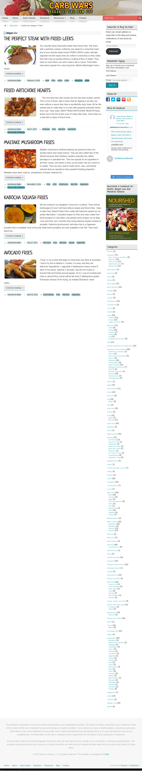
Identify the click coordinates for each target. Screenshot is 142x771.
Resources (48, 765)
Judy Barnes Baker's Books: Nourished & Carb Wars (124, 119)
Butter (111, 401)
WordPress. (134, 765)
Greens (111, 660)
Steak (87, 80)
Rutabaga (112, 682)
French (109, 412)
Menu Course (112, 521)
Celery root (113, 584)
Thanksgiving (114, 455)
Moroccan (111, 537)
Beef (47, 80)
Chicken (112, 497)
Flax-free (110, 408)
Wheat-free (113, 266)
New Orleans (112, 541)
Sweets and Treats (114, 618)
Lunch (109, 489)
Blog (58, 765)
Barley (109, 280)
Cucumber (112, 653)
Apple (111, 417)
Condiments (111, 304)
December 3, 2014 (34, 184)
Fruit (109, 415)
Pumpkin (112, 673)
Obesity (111, 373)
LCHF (55, 184)
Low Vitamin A (114, 546)
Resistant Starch (113, 568)
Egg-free (112, 259)
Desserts (110, 325)
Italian (109, 471)
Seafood (112, 512)
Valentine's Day (114, 457)
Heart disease (114, 364)
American (110, 273)
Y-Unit (106, 754)
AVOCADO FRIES (18, 253)
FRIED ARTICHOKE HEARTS (27, 90)
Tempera (124, 765)
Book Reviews (112, 287)
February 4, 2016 (33, 80)
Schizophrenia (114, 378)
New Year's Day (114, 446)
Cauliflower (113, 647)
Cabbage (112, 644)
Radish (111, 675)
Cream (111, 319)
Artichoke (46, 129)
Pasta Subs (113, 508)
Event (109, 392)
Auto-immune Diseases (117, 356)
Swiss (109, 621)
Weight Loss (112, 703)
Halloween (112, 444)
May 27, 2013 (32, 243)
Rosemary (78, 80)
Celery (111, 649)
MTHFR (111, 369)
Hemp (109, 430)
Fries (53, 80)
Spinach (112, 684)
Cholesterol (111, 301)
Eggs (109, 385)
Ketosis (110, 475)
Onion (111, 671)
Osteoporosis (114, 376)
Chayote (112, 651)
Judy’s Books (25, 765)
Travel (109, 625)
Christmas (112, 439)
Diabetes (112, 360)
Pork (110, 510)
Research (37, 765)
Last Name (111, 75)
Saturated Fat (112, 575)
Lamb (111, 503)
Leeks (67, 80)
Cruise (109, 308)
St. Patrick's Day (115, 453)
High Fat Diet (112, 434)
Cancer (110, 297)
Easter (109, 381)
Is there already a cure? (116, 468)
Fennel (111, 658)
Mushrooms (63, 184)
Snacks (111, 530)
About (14, 765)
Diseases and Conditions (116, 349)
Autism (111, 353)
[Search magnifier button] (140, 18)
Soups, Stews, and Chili (116, 601)
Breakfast (112, 526)
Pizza (109, 554)
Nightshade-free (115, 263)
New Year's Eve (114, 448)
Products (110, 561)
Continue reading (15, 74)
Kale (110, 662)
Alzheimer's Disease (116, 351)
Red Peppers (113, 595)
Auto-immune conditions (118, 257)
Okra (110, 669)
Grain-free (111, 423)
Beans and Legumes (116, 642)
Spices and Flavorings (115, 604)
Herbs (60, 80)
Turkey (111, 514)
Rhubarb (112, 680)
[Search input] (121, 18)
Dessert (111, 528)
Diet (108, 342)
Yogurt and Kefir (115, 322)
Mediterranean (112, 518)
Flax (109, 405)
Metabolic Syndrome (116, 367)
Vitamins (110, 699)
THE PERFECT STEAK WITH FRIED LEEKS (38, 39)
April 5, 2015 (32, 129)
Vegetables (72, 129)
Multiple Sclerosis (115, 371)
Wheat (109, 706)
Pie (110, 336)
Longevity (111, 482)
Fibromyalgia (113, 362)
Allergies (110, 255)
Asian (109, 276)
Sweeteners (111, 612)
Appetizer (112, 524)
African (110, 251)
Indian (109, 464)
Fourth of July (114, 442)
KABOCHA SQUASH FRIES (26, 197)
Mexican (110, 534)
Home (6, 765)
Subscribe (113, 51)
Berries (111, 419)
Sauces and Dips (113, 578)
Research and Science (115, 564)
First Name (111, 71)
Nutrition (110, 544)
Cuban (109, 311)
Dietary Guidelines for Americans (119, 345)
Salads (109, 571)
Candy (111, 330)
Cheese (111, 317)
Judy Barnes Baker (14, 80)
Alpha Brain (111, 269)
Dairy (109, 315)
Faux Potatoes (48, 294)
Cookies (112, 332)
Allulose (112, 614)
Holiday (110, 437)
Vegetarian (111, 692)
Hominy (111, 593)
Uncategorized (112, 631)
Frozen (111, 334)
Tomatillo (112, 686)
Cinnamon (112, 606)
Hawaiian (110, 427)
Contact (66, 765)
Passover (112, 450)
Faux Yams (47, 243)
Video (109, 696)
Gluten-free (113, 261)
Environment (112, 388)
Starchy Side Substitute (16, 132)
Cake (110, 327)
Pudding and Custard (117, 338)
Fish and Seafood (115, 501)
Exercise (110, 395)
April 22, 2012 (32, 294)
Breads (110, 290)
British (109, 294)
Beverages (111, 283)
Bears (111, 627)
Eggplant (112, 655)
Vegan (109, 634)
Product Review (113, 557)
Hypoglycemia (112, 461)
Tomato (111, 689)
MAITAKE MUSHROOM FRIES (29, 142)
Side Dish (13, 26)
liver (110, 506)
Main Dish (111, 492)
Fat (108, 399)
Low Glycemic (112, 485)
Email (109, 80)
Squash (71, 243)
